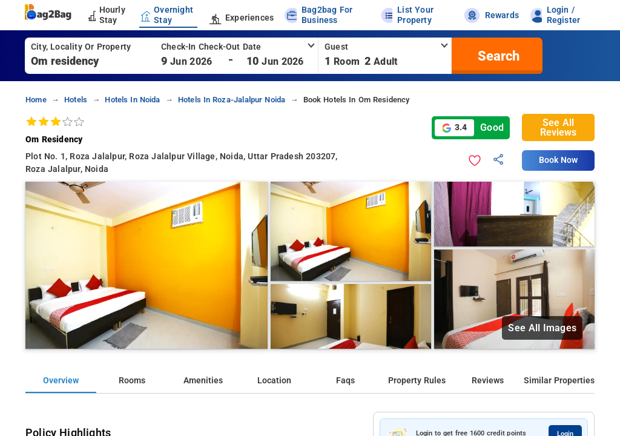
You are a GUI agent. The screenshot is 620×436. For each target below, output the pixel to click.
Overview (61, 380)
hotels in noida (132, 99)
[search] (497, 56)
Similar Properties (559, 380)
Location (274, 380)
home (36, 99)
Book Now (558, 160)
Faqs (345, 380)
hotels (75, 99)
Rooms (132, 380)
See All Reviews (558, 127)
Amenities (203, 380)
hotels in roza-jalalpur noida (232, 99)
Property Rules (417, 380)
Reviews (488, 380)
